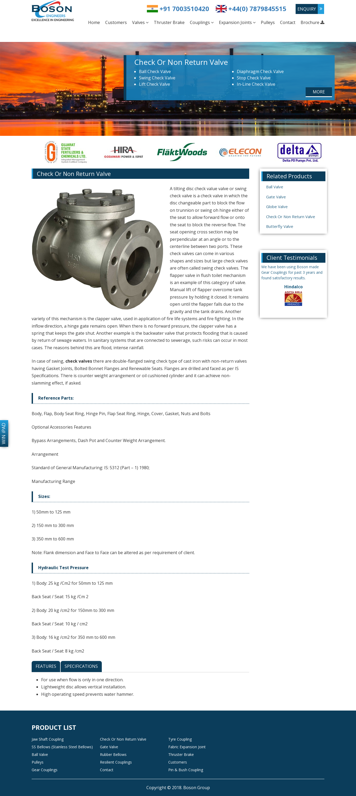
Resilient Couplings (116, 762)
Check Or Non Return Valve (290, 216)
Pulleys (268, 22)
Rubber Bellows (113, 754)
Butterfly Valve (279, 226)
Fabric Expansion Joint (187, 746)
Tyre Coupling (180, 739)
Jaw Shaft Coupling (48, 739)
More (319, 92)
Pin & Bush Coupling (185, 769)
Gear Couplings (44, 769)
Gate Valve (276, 196)
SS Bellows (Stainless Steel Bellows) (62, 746)
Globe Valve (277, 206)
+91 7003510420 (184, 8)
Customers (116, 22)
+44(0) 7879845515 (257, 8)
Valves (140, 22)
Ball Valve (274, 186)
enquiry (306, 9)
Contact (287, 22)
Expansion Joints (237, 22)
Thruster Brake (169, 22)
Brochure (312, 22)
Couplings (202, 22)
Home (94, 22)
